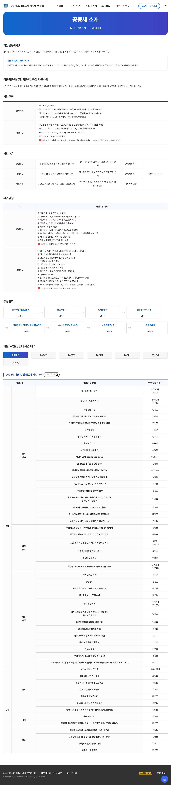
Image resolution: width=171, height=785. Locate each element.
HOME (70, 28)
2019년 (15, 362)
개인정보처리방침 (145, 773)
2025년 (15, 355)
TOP (164, 780)
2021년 (127, 355)
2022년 (99, 355)
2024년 (43, 355)
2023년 (71, 355)
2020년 (155, 355)
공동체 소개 (96, 28)
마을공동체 (82, 28)
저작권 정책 (161, 773)
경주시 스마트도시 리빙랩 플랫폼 (27, 6)
